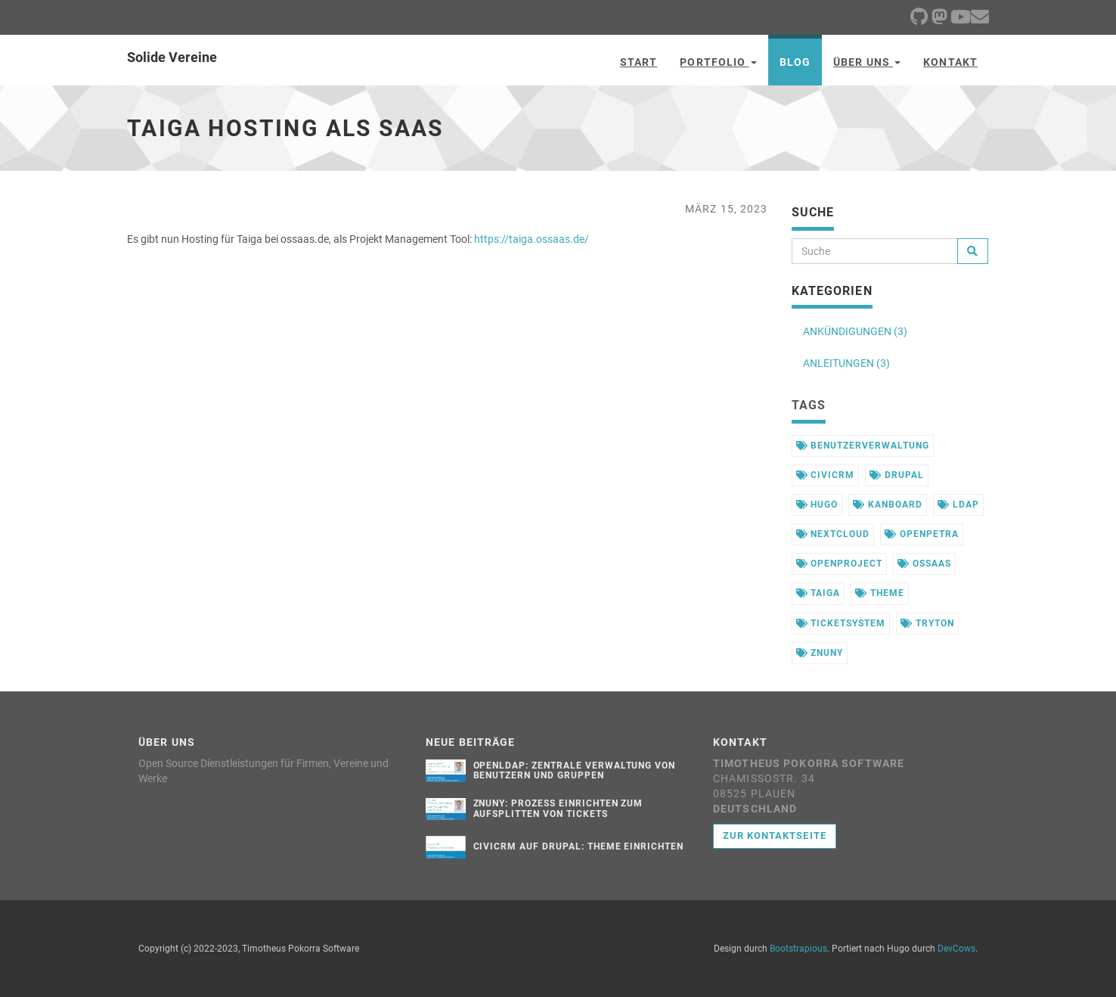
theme (879, 593)
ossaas (924, 563)
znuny (820, 653)
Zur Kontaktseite (774, 835)
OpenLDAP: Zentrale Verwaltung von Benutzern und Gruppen (574, 770)
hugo (817, 504)
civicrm (825, 475)
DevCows (956, 948)
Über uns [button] (867, 62)
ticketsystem (840, 623)
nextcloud (833, 534)
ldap (958, 504)
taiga (818, 593)
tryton (927, 623)
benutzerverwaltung (862, 445)
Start (639, 62)
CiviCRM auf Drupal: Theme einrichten (578, 846)
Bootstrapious (798, 948)
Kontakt (950, 62)
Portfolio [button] (718, 62)
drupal (897, 475)
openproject (839, 563)
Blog (795, 62)
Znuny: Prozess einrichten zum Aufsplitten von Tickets (558, 808)
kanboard (887, 504)
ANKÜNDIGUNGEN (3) (855, 331)
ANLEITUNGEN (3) (846, 363)
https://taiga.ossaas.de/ (531, 239)
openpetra (922, 534)
